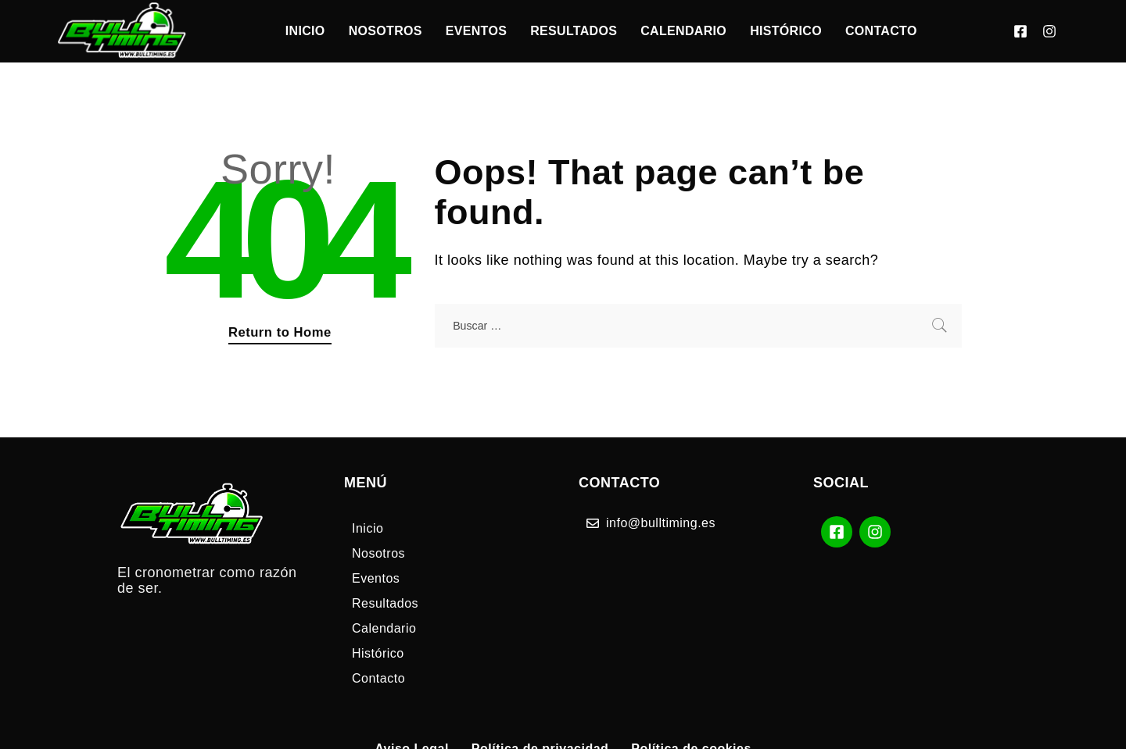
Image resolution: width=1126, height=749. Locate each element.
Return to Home (280, 332)
